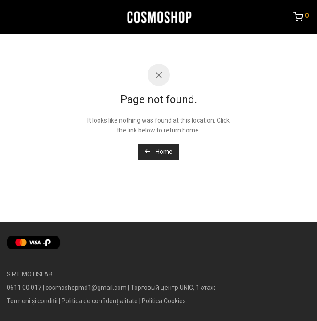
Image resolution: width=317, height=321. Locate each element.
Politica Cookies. (164, 301)
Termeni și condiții (32, 301)
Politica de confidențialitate (100, 301)
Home (158, 151)
